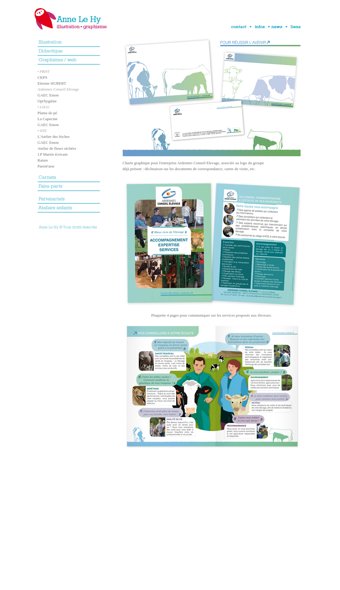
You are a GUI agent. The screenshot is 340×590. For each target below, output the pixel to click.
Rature (43, 160)
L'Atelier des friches (54, 136)
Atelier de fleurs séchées (57, 148)
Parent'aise (46, 166)
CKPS (42, 77)
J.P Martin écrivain (53, 154)
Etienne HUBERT (52, 83)
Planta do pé (47, 113)
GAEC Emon (48, 95)
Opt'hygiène (47, 101)
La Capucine (48, 119)
